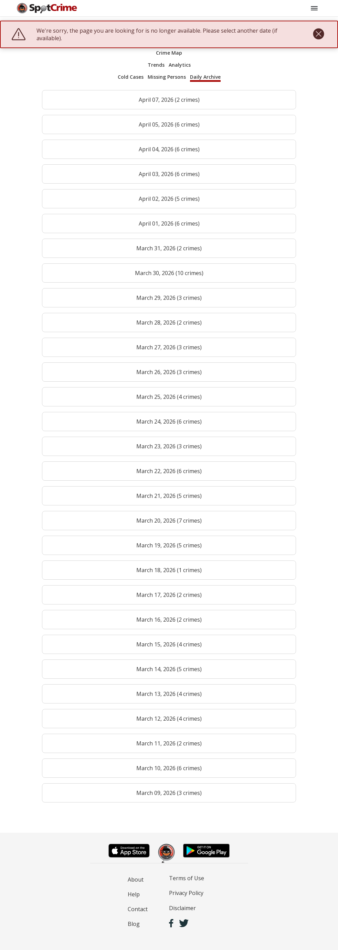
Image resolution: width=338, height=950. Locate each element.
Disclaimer (182, 908)
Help (134, 894)
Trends (156, 65)
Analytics (180, 65)
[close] (318, 34)
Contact (138, 909)
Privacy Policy (186, 893)
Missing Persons (167, 77)
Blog (134, 924)
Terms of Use (186, 878)
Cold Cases (131, 77)
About (136, 879)
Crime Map (169, 53)
